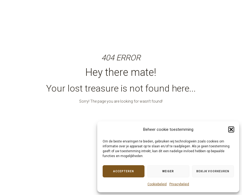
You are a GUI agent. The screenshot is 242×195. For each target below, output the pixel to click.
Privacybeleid (179, 184)
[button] (231, 129)
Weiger (168, 171)
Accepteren (123, 171)
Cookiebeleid (157, 184)
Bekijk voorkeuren (212, 171)
